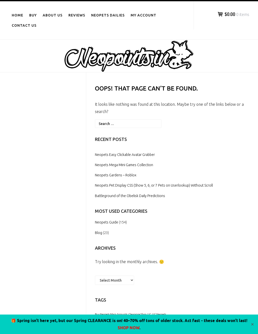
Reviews (76, 15)
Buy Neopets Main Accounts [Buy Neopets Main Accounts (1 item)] (111, 314)
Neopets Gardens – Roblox (115, 175)
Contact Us (24, 25)
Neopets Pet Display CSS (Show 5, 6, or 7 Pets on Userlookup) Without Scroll (154, 185)
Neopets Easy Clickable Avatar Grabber (125, 155)
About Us (52, 15)
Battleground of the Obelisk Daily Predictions (130, 196)
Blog (98, 233)
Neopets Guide (106, 222)
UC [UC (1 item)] (149, 314)
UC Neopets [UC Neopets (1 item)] (159, 314)
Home (17, 15)
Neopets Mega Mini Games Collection (124, 165)
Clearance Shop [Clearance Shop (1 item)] (137, 314)
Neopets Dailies (108, 15)
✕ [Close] (252, 324)
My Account (143, 15)
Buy (33, 15)
